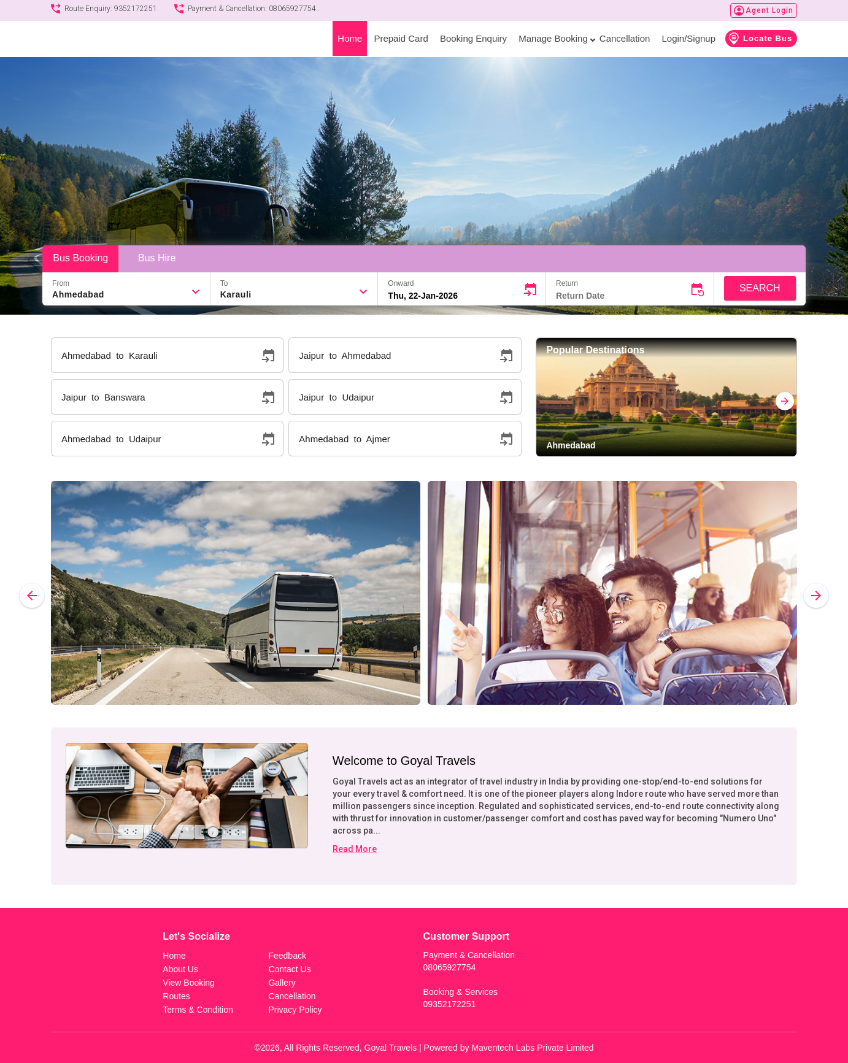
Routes (176, 996)
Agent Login (769, 10)
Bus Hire (156, 258)
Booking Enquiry (473, 38)
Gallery (281, 983)
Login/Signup (688, 38)
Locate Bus (760, 39)
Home (349, 38)
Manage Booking (555, 38)
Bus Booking (80, 258)
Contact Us (289, 969)
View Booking (189, 983)
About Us (180, 969)
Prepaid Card (401, 38)
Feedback (287, 956)
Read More (355, 849)
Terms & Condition (198, 1010)
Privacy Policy (295, 1010)
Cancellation (624, 38)
